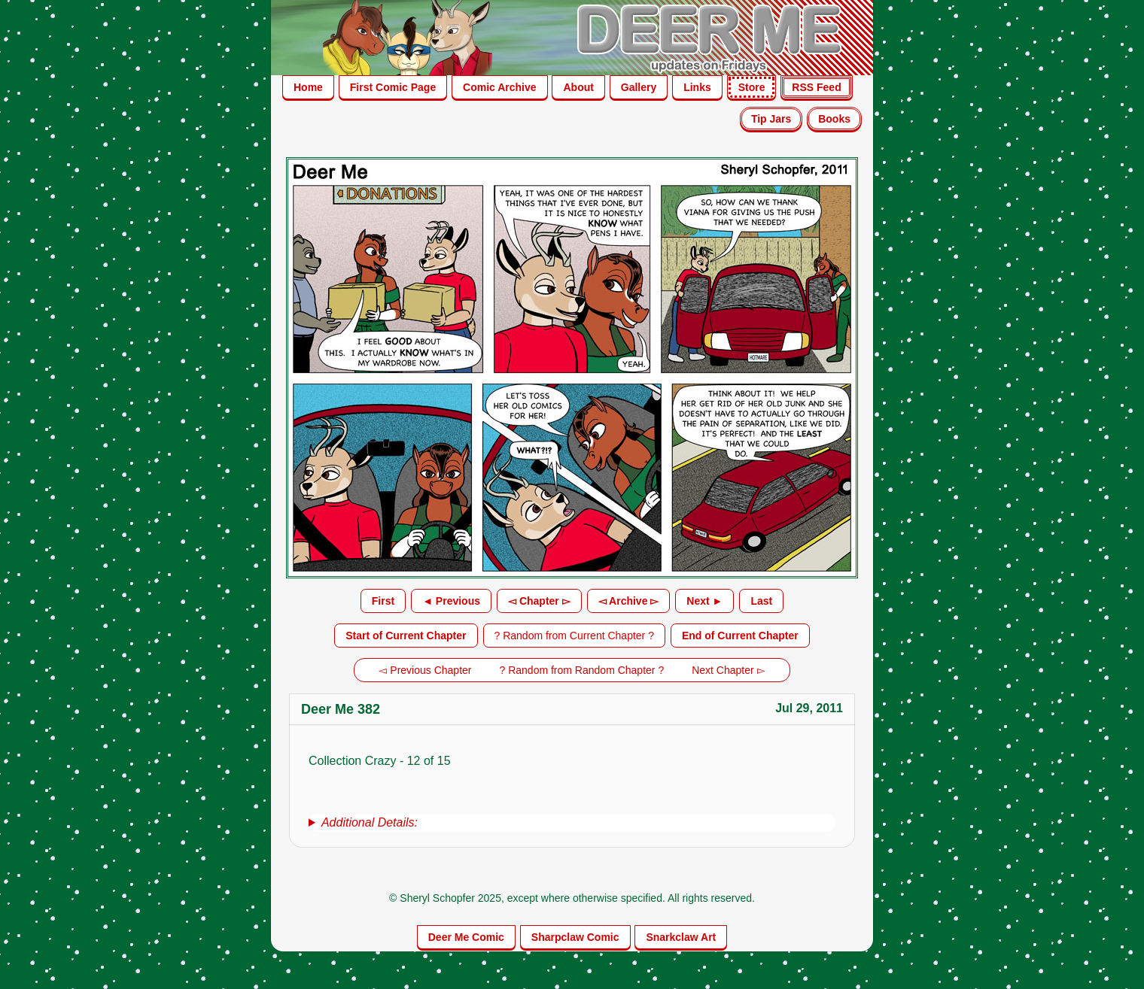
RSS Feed (816, 87)
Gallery (638, 87)
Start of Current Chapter (405, 636)
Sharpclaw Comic (575, 937)
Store (751, 87)
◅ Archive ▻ (628, 601)
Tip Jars (771, 119)
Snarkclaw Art (681, 937)
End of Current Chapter (740, 636)
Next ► (704, 601)
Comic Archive (500, 87)
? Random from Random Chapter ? (582, 670)
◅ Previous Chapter (425, 670)
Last (761, 601)
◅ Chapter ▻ (539, 601)
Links (697, 87)
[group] (572, 823)
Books (834, 119)
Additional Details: (369, 822)
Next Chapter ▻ (728, 670)
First (383, 601)
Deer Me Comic (466, 937)
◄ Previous (451, 601)
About (578, 87)
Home (308, 87)
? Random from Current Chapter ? (574, 636)
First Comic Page (393, 87)
